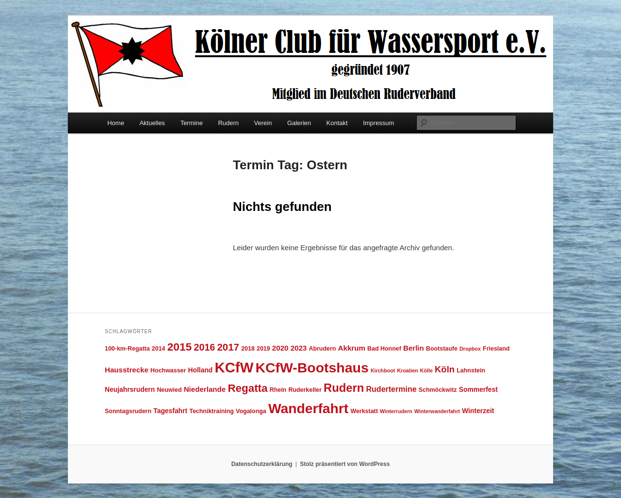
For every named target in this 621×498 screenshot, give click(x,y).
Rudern (228, 123)
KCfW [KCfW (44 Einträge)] (234, 367)
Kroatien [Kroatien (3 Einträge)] (407, 370)
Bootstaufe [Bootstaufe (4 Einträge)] (442, 348)
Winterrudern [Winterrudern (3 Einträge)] (396, 411)
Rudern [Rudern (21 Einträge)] (344, 387)
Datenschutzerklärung (262, 464)
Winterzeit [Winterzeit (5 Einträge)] (478, 411)
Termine (191, 123)
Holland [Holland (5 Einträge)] (200, 370)
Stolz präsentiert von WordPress (345, 464)
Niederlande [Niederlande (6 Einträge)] (205, 389)
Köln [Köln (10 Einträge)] (445, 369)
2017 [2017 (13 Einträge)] (228, 347)
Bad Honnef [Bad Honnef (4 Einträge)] (384, 348)
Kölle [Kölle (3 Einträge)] (426, 370)
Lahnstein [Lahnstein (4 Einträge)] (471, 370)
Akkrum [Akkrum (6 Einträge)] (351, 348)
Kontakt (337, 123)
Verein (263, 123)
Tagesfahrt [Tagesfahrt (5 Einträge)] (170, 411)
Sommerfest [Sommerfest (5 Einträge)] (478, 389)
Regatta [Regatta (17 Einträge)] (247, 388)
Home (115, 123)
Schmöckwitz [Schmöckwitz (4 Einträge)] (438, 389)
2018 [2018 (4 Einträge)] (248, 348)
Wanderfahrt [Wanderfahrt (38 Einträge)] (308, 408)
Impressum (378, 123)
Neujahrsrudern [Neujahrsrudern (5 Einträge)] (130, 389)
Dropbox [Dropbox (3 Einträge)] (470, 349)
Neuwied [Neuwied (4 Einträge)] (169, 389)
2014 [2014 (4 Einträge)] (158, 348)
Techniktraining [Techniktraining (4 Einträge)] (211, 411)
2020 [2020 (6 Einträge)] (280, 348)
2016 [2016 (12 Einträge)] (204, 347)
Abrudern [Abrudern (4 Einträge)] (322, 348)
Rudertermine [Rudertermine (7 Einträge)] (391, 389)
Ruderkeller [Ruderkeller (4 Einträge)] (304, 389)
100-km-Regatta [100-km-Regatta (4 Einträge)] (127, 348)
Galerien (299, 123)
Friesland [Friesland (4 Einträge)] (496, 348)
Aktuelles (152, 123)
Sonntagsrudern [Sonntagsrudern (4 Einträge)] (128, 411)
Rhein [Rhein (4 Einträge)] (278, 389)
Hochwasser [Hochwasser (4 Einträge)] (168, 370)
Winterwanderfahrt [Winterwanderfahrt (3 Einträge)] (437, 411)
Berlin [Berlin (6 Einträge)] (413, 348)
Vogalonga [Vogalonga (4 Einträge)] (251, 411)
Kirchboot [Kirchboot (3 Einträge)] (383, 370)
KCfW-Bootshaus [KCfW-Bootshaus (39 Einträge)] (311, 367)
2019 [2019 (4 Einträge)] (263, 348)
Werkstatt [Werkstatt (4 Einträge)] (363, 411)
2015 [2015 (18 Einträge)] (179, 346)
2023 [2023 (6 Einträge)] (299, 348)
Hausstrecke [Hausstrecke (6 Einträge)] (126, 370)
